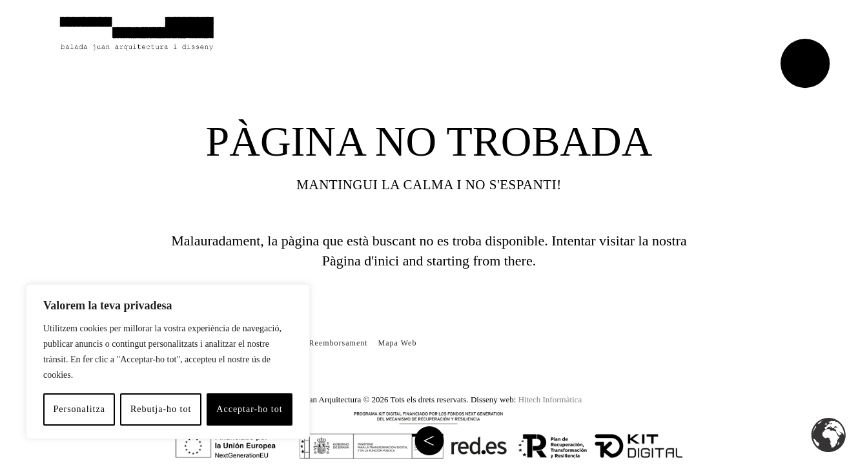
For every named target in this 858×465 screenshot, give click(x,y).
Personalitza (79, 409)
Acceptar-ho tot (249, 409)
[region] (168, 361)
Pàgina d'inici (360, 261)
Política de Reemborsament (317, 342)
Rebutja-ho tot (161, 409)
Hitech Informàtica (550, 399)
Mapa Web (397, 342)
